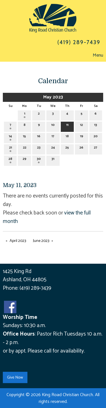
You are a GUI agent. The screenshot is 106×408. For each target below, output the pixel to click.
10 (53, 125)
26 (81, 148)
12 (81, 125)
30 (39, 159)
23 (38, 148)
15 (24, 137)
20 (96, 137)
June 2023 (41, 241)
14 (10, 137)
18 (67, 137)
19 (81, 137)
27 (95, 148)
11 (67, 125)
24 (53, 148)
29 (24, 159)
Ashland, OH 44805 (24, 279)
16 (38, 137)
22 (24, 148)
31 (52, 159)
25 (67, 148)
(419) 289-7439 (35, 288)
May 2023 (53, 97)
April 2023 (18, 241)
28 (10, 159)
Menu (95, 55)
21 (10, 148)
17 (52, 137)
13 (95, 125)
